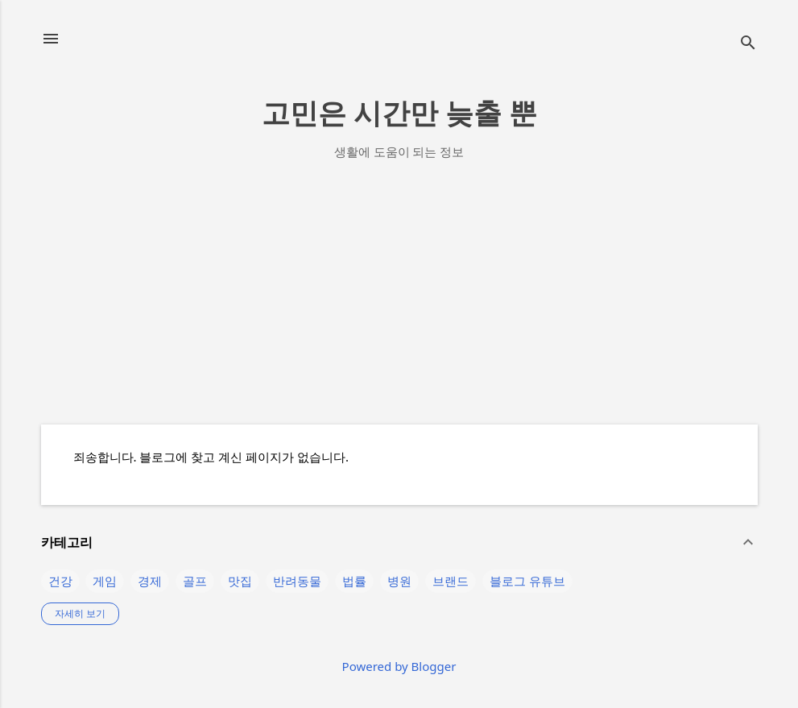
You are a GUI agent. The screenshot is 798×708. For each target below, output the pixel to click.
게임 (105, 581)
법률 (354, 581)
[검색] (748, 43)
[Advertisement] (399, 299)
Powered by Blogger (399, 666)
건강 (60, 581)
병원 (399, 581)
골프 (195, 581)
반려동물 (297, 581)
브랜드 (450, 581)
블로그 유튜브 (527, 581)
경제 (150, 581)
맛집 (240, 581)
